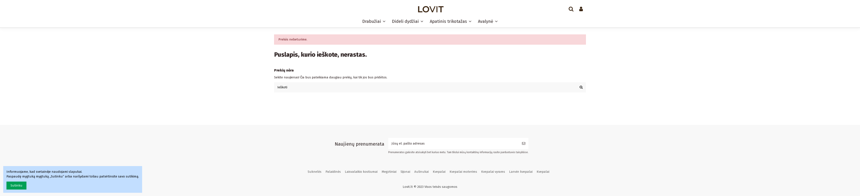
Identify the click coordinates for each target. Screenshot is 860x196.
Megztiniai (389, 172)
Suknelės (314, 172)
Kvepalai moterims (463, 172)
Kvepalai (439, 172)
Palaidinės (333, 172)
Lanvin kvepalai (521, 172)
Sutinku (16, 185)
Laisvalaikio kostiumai (361, 172)
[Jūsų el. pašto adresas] (453, 143)
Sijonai (405, 172)
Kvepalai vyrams (493, 172)
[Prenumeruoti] (523, 143)
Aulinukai (421, 172)
